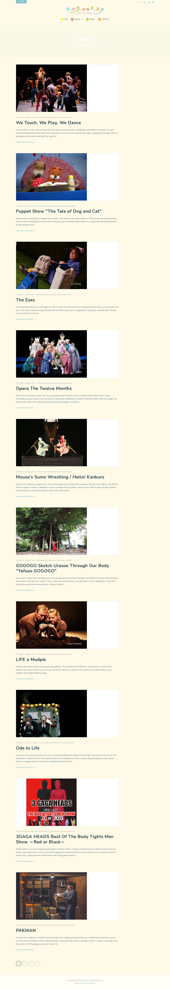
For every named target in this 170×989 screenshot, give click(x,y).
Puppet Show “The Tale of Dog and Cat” (59, 211)
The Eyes (25, 300)
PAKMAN (26, 930)
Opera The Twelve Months (44, 388)
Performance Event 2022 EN (46, 117)
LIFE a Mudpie (31, 660)
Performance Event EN (64, 117)
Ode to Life (27, 748)
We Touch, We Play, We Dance (48, 123)
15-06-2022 (19, 831)
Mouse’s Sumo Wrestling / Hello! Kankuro (60, 477)
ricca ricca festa (32, 206)
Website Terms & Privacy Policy (85, 983)
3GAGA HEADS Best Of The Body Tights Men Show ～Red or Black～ (65, 839)
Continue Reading (26, 142)
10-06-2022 (19, 472)
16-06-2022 (19, 117)
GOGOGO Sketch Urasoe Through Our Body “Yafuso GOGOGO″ (62, 568)
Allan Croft (30, 117)
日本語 (21, 1)
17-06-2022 (19, 206)
